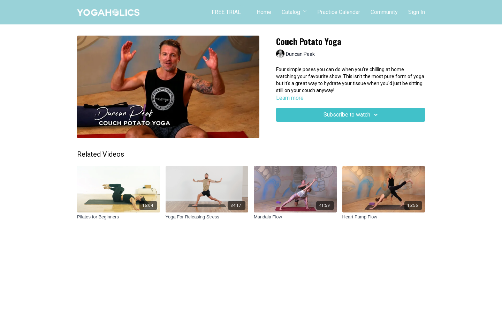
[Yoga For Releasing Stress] (207, 217)
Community (384, 12)
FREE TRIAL (226, 12)
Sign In (416, 12)
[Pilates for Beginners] (118, 217)
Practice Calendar (338, 12)
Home (264, 12)
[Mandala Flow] (295, 217)
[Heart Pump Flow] (383, 217)
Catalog (294, 12)
